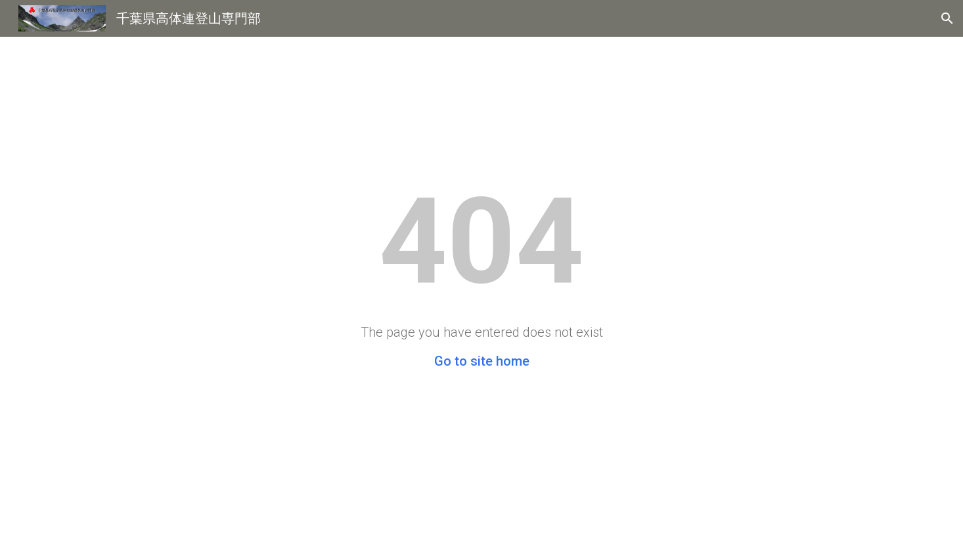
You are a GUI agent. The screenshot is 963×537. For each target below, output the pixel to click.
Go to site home (481, 361)
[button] (947, 18)
